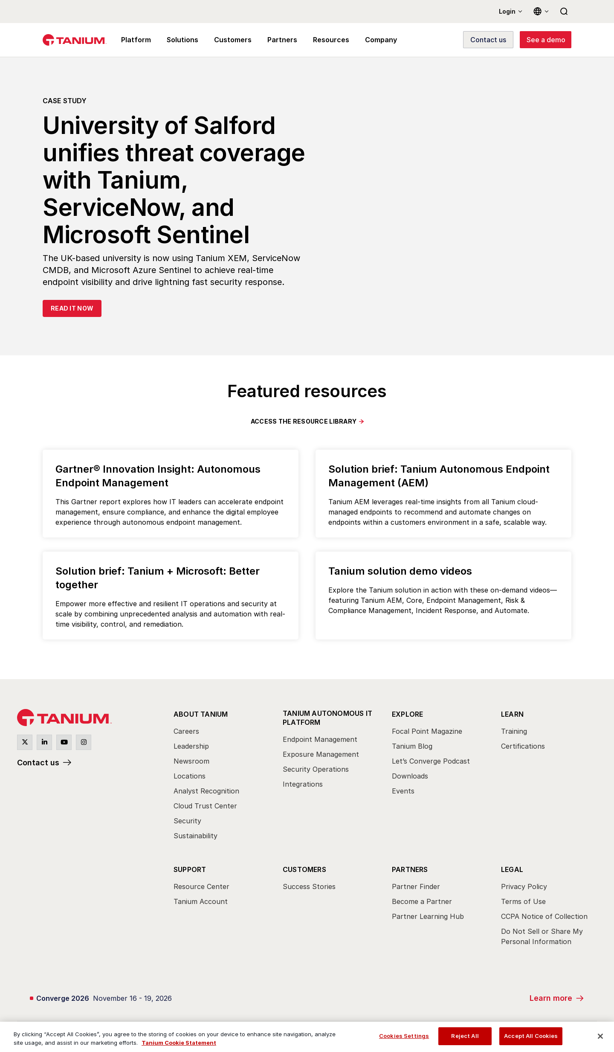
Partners (410, 869)
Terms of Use (523, 901)
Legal (512, 869)
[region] (307, 1037)
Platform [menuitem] (135, 40)
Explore (407, 714)
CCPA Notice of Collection (544, 916)
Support (190, 869)
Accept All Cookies (531, 1035)
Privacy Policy (524, 886)
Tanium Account (201, 901)
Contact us (38, 762)
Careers (186, 731)
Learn (512, 714)
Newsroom (191, 761)
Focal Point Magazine (427, 731)
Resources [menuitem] (323, 40)
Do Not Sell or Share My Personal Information (542, 936)
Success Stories (309, 886)
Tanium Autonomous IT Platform (327, 718)
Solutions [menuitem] (180, 40)
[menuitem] (220, 777)
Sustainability (195, 835)
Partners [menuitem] (276, 40)
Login (507, 11)
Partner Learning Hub (428, 916)
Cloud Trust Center (205, 806)
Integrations (303, 784)
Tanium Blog (412, 746)
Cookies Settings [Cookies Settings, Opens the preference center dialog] (404, 1035)
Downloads (410, 776)
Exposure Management (321, 754)
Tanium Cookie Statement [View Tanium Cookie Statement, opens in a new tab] (179, 1042)
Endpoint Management (320, 739)
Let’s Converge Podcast (431, 761)
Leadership (191, 746)
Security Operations (316, 769)
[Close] (600, 1036)
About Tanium (201, 714)
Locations (190, 776)
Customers (304, 869)
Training (514, 731)
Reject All (464, 1035)
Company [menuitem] (371, 40)
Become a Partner (422, 901)
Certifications (523, 746)
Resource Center (201, 886)
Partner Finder (416, 886)
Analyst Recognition (206, 791)
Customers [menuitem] (229, 40)
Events (403, 791)
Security (187, 821)
